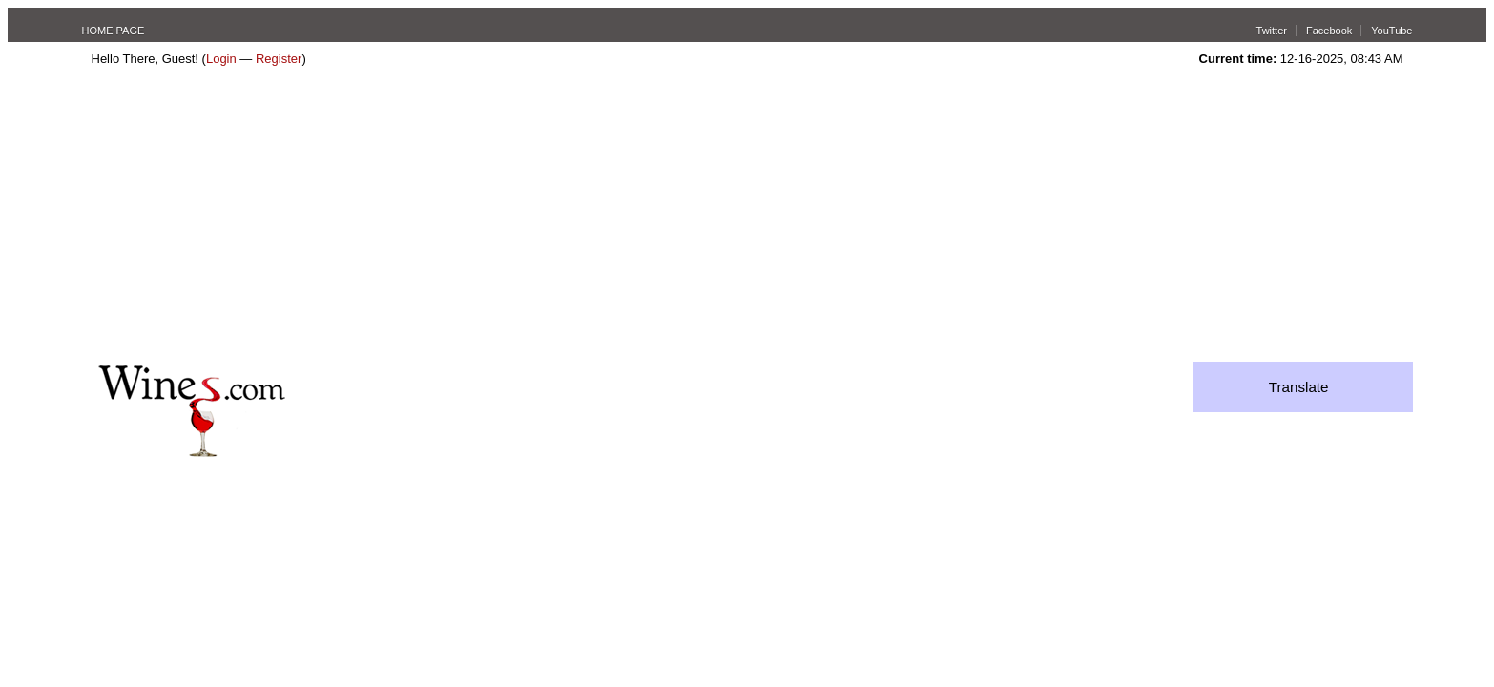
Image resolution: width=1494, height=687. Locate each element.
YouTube (1391, 30)
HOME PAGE (113, 30)
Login (221, 59)
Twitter (1271, 30)
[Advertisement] (747, 218)
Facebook (1329, 30)
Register (278, 59)
